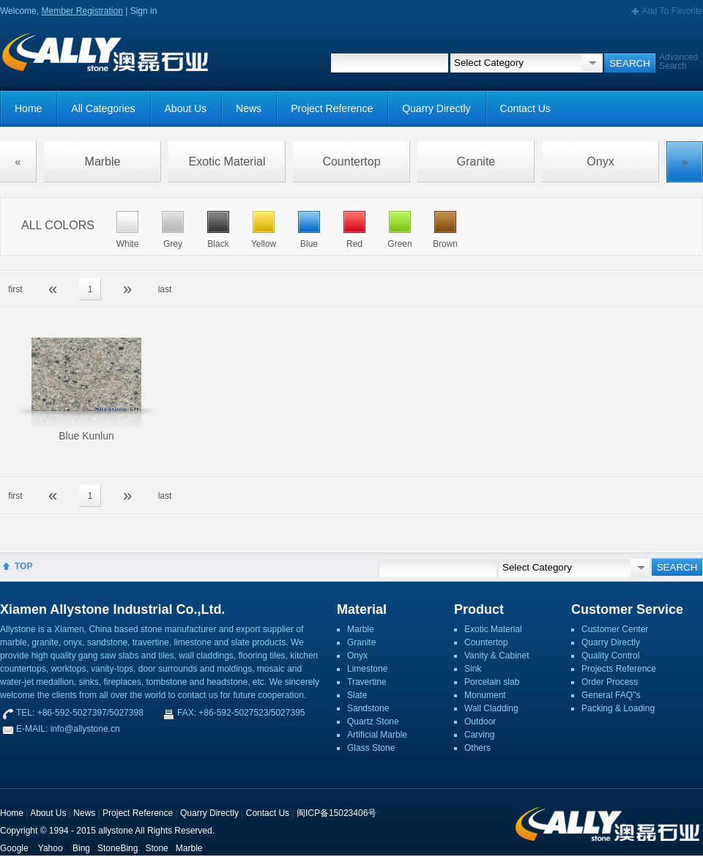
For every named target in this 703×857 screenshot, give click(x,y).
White (127, 244)
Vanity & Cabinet (496, 655)
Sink (472, 669)
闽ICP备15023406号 (336, 813)
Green (399, 244)
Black (217, 244)
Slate (357, 695)
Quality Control (610, 655)
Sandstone (368, 708)
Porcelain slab (491, 682)
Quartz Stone (373, 721)
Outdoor (480, 721)
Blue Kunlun (86, 436)
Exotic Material (227, 161)
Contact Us (525, 108)
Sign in (143, 11)
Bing (81, 848)
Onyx (600, 161)
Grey (172, 244)
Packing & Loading (618, 708)
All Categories (103, 108)
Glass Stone (371, 748)
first (15, 289)
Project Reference (332, 108)
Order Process (609, 682)
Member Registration (81, 11)
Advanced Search (678, 61)
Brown (445, 244)
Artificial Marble (377, 735)
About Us (186, 108)
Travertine (367, 682)
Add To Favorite (672, 11)
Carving (479, 735)
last (165, 289)
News (248, 108)
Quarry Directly (436, 108)
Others (477, 748)
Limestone (367, 669)
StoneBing (117, 848)
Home (28, 108)
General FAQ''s (611, 695)
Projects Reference (618, 669)
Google (14, 848)
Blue (309, 244)
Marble (103, 161)
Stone (156, 848)
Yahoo (50, 848)
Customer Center (614, 629)
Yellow (263, 244)
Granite (476, 161)
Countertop (351, 161)
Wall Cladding (491, 708)
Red (354, 244)
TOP (23, 566)
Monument (485, 695)
